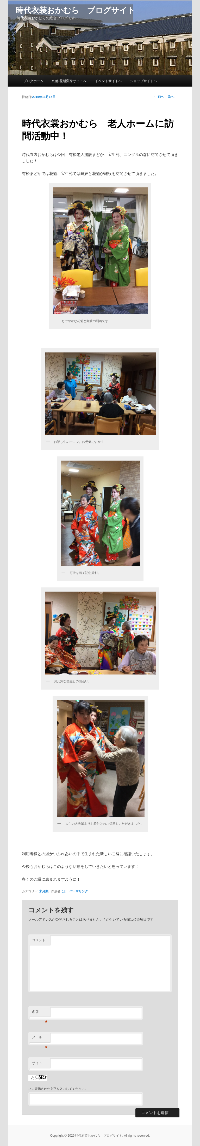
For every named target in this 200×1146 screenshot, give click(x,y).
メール (39, 1038)
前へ (159, 97)
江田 (65, 891)
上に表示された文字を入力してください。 (58, 1089)
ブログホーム (33, 81)
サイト (37, 1063)
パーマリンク (78, 891)
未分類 (43, 891)
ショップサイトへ (143, 81)
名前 (39, 1013)
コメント (39, 940)
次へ (173, 97)
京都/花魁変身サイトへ (69, 81)
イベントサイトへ (108, 81)
